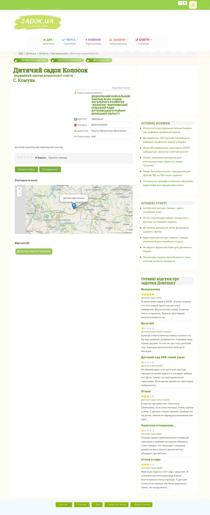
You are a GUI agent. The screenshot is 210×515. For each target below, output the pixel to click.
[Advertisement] (137, 20)
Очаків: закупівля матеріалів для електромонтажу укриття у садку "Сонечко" (163, 161)
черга (70, 42)
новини (93, 42)
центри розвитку (69, 60)
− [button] (19, 194)
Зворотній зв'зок (117, 504)
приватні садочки (33, 60)
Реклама (82, 504)
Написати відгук (26, 169)
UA (180, 3)
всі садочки (101, 60)
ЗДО (98, 504)
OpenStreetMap (115, 233)
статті (144, 42)
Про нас (65, 504)
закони (118, 42)
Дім (48, 42)
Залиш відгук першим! (34, 251)
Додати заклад (142, 504)
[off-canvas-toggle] (193, 5)
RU (185, 3)
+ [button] (19, 189)
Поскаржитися (50, 169)
